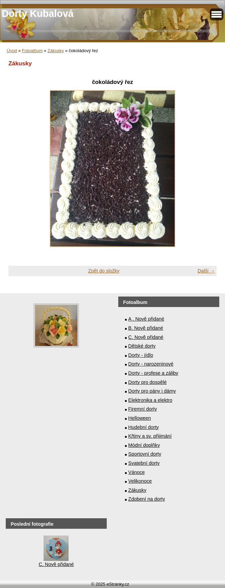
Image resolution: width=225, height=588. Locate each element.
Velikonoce (140, 481)
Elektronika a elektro (150, 400)
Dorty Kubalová (38, 13)
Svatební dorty (144, 463)
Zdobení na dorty (146, 499)
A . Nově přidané (146, 319)
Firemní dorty (142, 409)
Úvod (12, 50)
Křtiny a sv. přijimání (150, 436)
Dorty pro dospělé (147, 382)
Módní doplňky (144, 445)
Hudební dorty (143, 427)
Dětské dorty (142, 346)
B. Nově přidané (145, 328)
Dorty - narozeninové (151, 364)
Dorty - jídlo (140, 355)
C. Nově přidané (146, 337)
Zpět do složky (104, 271)
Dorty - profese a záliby (153, 373)
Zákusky (56, 50)
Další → (206, 271)
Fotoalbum (32, 50)
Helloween (139, 418)
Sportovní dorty (144, 454)
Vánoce (136, 472)
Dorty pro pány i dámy (152, 391)
